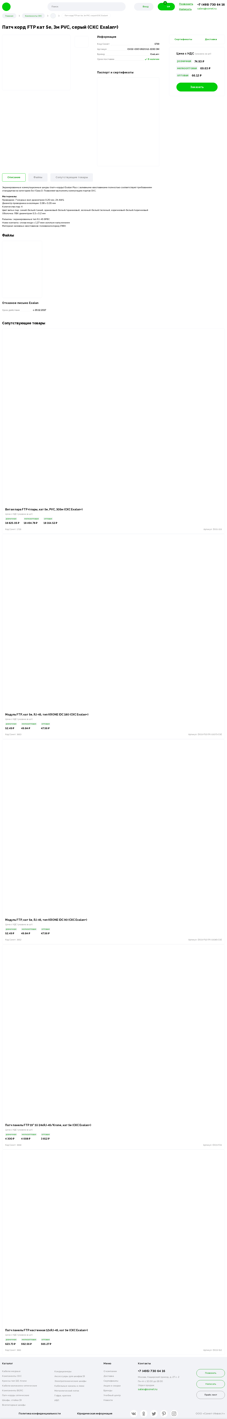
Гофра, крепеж (62, 1395)
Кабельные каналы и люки (69, 1385)
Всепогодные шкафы (14, 1404)
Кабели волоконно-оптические (19, 1385)
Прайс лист (210, 1394)
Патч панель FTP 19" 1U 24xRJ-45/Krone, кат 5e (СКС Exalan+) (50, 1124)
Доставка (211, 39)
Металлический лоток (66, 1390)
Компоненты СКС (12, 1376)
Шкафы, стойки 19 (12, 1400)
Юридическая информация (95, 1413)
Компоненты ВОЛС (12, 1390)
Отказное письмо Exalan (20, 302)
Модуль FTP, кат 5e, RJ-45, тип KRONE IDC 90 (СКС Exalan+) (48, 919)
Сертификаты (183, 39)
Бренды (107, 1390)
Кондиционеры (63, 1371)
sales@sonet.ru (207, 8)
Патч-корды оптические (15, 1395)
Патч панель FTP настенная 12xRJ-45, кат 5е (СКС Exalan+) (48, 1330)
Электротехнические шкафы (70, 1381)
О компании (110, 1371)
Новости (108, 1400)
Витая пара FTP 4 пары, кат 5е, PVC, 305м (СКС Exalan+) (46, 508)
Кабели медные (11, 1371)
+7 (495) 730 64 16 (211, 4)
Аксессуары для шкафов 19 (69, 1376)
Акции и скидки (112, 1385)
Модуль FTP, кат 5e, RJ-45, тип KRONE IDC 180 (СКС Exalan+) (49, 714)
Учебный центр (112, 1395)
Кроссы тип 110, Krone (14, 1380)
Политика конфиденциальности (40, 1413)
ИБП (56, 1400)
